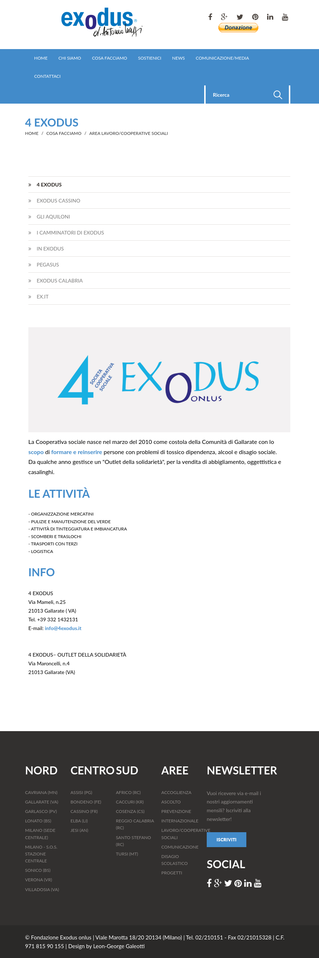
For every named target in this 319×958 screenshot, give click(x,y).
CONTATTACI (47, 76)
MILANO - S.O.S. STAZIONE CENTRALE (41, 853)
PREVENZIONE (176, 811)
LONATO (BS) (38, 820)
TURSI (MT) (127, 854)
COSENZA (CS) (130, 811)
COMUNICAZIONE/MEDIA (222, 58)
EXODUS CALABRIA (55, 280)
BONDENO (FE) (85, 802)
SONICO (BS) (38, 870)
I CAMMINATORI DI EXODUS (66, 232)
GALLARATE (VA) (41, 802)
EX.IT (38, 296)
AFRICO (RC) (128, 792)
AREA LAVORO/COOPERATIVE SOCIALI (128, 133)
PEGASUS (43, 264)
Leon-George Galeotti (119, 946)
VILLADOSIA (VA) (42, 889)
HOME (41, 58)
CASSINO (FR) (84, 811)
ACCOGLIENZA (176, 792)
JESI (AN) (79, 830)
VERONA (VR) (38, 879)
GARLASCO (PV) (41, 811)
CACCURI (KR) (130, 802)
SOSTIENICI (149, 58)
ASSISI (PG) (81, 792)
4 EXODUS (45, 184)
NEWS (178, 58)
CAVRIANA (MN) (41, 792)
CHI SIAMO (69, 58)
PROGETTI (171, 872)
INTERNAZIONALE (179, 820)
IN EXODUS (46, 248)
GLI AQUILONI (49, 216)
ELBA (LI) (79, 820)
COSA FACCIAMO (109, 58)
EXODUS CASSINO (54, 200)
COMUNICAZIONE (179, 847)
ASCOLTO (171, 802)
